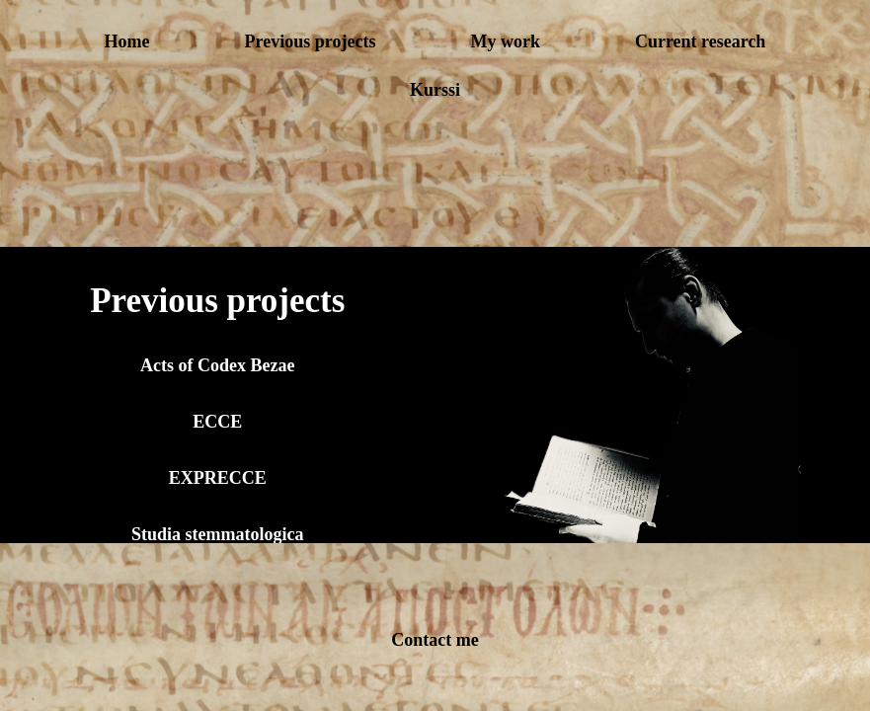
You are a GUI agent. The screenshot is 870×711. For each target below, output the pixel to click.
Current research (700, 41)
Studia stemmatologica (217, 534)
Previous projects (310, 41)
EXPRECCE (218, 478)
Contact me (434, 640)
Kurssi (435, 90)
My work (505, 41)
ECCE (217, 422)
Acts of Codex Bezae (217, 365)
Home (127, 41)
